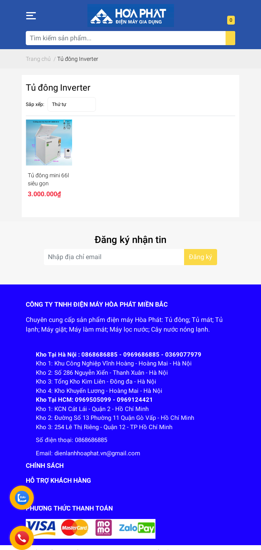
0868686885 (91, 440)
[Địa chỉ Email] (130, 257)
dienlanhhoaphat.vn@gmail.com (97, 453)
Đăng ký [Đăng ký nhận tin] (200, 257)
